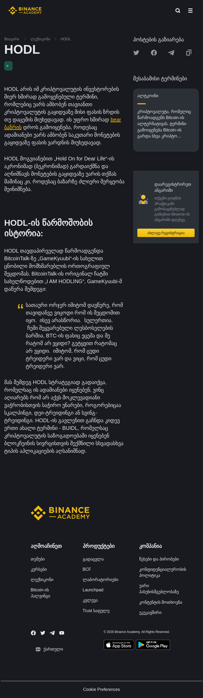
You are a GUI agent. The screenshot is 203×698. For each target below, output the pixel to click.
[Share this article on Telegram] (171, 53)
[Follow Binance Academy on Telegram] (52, 633)
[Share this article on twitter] (136, 53)
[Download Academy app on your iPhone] (119, 645)
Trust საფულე (96, 610)
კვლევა (90, 600)
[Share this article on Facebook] (154, 53)
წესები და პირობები (159, 559)
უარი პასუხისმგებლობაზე (159, 588)
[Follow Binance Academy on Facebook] (33, 633)
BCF (87, 569)
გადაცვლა (93, 559)
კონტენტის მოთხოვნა (160, 602)
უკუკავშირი (150, 612)
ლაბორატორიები (100, 579)
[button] (190, 10)
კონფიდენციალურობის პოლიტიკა (162, 572)
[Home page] (25, 10)
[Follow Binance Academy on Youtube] (61, 633)
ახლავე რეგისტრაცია (166, 233)
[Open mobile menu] (190, 10)
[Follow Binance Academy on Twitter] (42, 633)
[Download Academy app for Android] (153, 645)
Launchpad (93, 590)
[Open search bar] (176, 10)
